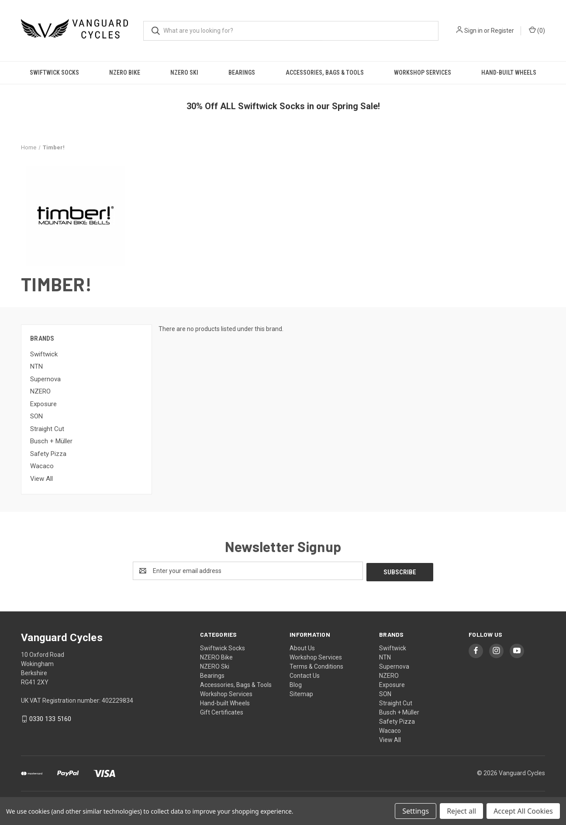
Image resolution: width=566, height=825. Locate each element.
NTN (36, 366)
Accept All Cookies (523, 811)
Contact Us (305, 674)
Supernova (45, 379)
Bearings (241, 72)
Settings (415, 811)
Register (502, 30)
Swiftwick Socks (54, 72)
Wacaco (42, 466)
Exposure (43, 404)
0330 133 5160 (50, 718)
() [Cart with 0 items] (537, 30)
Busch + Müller (51, 441)
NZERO (40, 391)
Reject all (461, 811)
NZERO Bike (124, 72)
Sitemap (301, 692)
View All (41, 479)
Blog (296, 683)
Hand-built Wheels (508, 72)
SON (36, 416)
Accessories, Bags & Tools (325, 72)
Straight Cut (47, 429)
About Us (302, 646)
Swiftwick (44, 354)
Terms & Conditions (316, 665)
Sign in (473, 30)
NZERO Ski (184, 72)
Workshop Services (422, 72)
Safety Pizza (48, 454)
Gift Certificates (221, 711)
